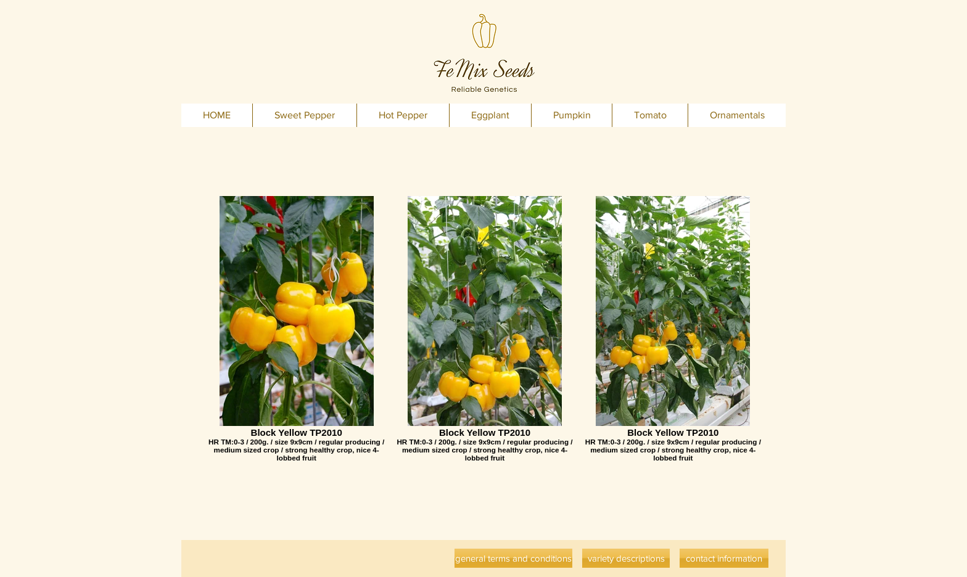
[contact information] (724, 558)
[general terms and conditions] (513, 558)
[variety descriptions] (626, 558)
